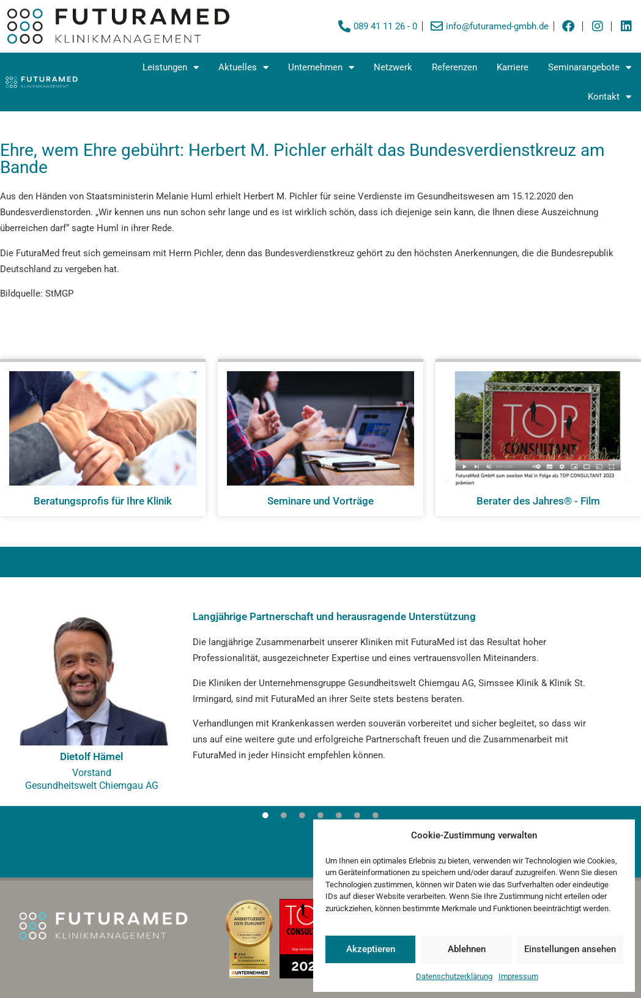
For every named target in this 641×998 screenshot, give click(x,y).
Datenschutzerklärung (454, 976)
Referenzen (454, 67)
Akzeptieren (370, 949)
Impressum (518, 976)
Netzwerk (393, 67)
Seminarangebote (589, 67)
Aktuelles (243, 67)
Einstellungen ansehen (570, 949)
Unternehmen (321, 67)
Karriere (512, 67)
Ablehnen (467, 949)
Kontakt (609, 97)
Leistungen (171, 67)
